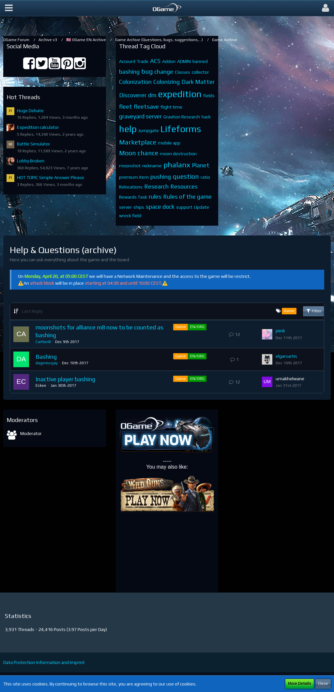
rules (155, 196)
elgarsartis (286, 356)
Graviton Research (181, 116)
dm (152, 95)
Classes (182, 72)
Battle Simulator (33, 143)
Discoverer (132, 95)
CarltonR (43, 341)
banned (200, 61)
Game (180, 326)
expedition (180, 94)
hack (206, 116)
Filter (313, 310)
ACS (155, 60)
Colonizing (166, 81)
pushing (160, 176)
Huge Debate (30, 110)
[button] (8, 8)
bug (147, 71)
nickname (152, 165)
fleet (125, 106)
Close (323, 683)
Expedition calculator (38, 127)
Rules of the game (187, 196)
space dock (160, 206)
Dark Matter (198, 81)
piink (280, 330)
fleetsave (146, 106)
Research (156, 186)
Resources (184, 186)
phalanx (176, 164)
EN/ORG (197, 326)
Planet (200, 165)
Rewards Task (133, 197)
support (184, 207)
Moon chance (138, 153)
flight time (171, 107)
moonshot (130, 165)
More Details (299, 683)
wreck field (130, 215)
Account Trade (133, 61)
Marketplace (137, 142)
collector (200, 72)
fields (209, 95)
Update (201, 207)
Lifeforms (180, 129)
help (128, 129)
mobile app (169, 142)
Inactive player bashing (65, 379)
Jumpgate (148, 130)
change (163, 71)
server (125, 207)
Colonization (135, 81)
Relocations (131, 186)
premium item (134, 177)
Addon (168, 61)
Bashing (46, 356)
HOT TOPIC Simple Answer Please (50, 177)
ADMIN (184, 61)
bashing (129, 71)
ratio (205, 177)
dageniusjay (47, 363)
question (186, 176)
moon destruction (178, 153)
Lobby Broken (30, 160)
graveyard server (140, 116)
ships (138, 207)
